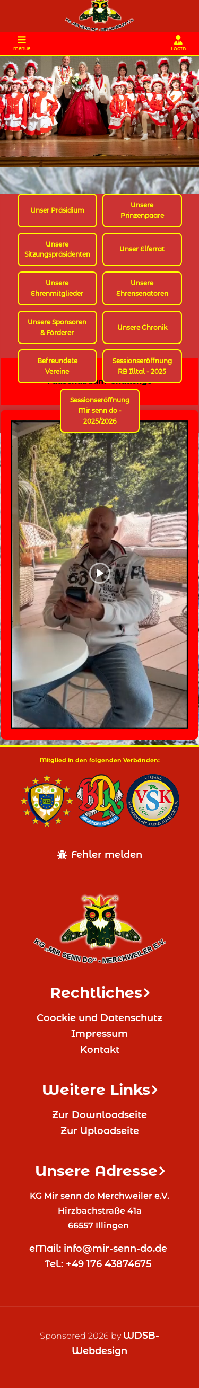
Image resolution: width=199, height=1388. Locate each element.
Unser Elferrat (142, 249)
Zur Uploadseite (99, 1131)
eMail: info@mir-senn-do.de (99, 1248)
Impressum (99, 1034)
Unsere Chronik (142, 327)
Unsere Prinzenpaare (142, 210)
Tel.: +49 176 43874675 (99, 1264)
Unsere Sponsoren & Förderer (57, 327)
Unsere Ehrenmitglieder (57, 288)
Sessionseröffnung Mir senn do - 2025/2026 (99, 410)
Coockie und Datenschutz (99, 1018)
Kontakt (99, 1050)
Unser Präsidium (57, 210)
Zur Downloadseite (99, 1115)
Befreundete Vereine (57, 366)
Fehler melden (99, 854)
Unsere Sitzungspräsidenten (57, 249)
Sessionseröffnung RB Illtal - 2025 (142, 366)
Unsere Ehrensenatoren (142, 288)
